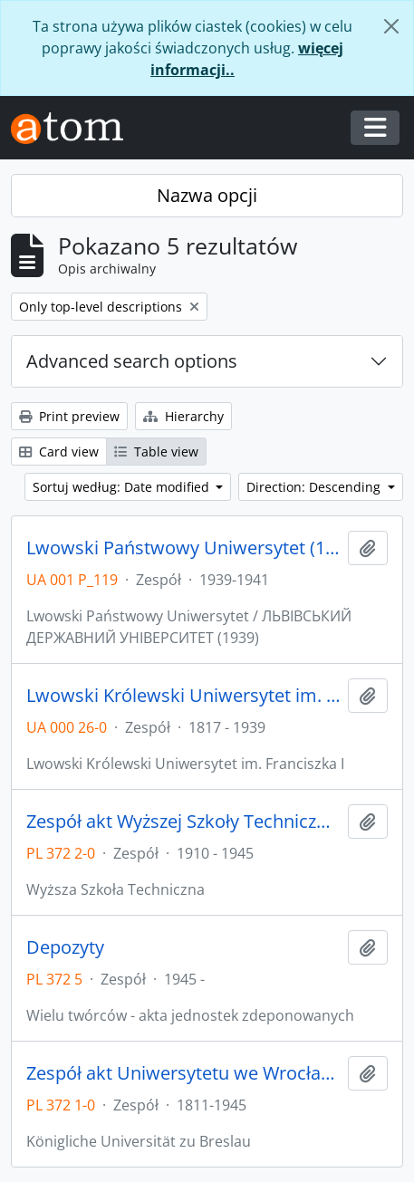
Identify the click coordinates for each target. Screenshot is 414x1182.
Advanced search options (131, 361)
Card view (59, 451)
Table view (156, 451)
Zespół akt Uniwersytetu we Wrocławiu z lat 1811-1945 (183, 1073)
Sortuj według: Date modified (123, 486)
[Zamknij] (391, 26)
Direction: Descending (315, 486)
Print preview (69, 416)
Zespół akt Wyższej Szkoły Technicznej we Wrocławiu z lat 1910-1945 (183, 821)
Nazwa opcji (207, 195)
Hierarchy (183, 416)
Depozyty (65, 947)
